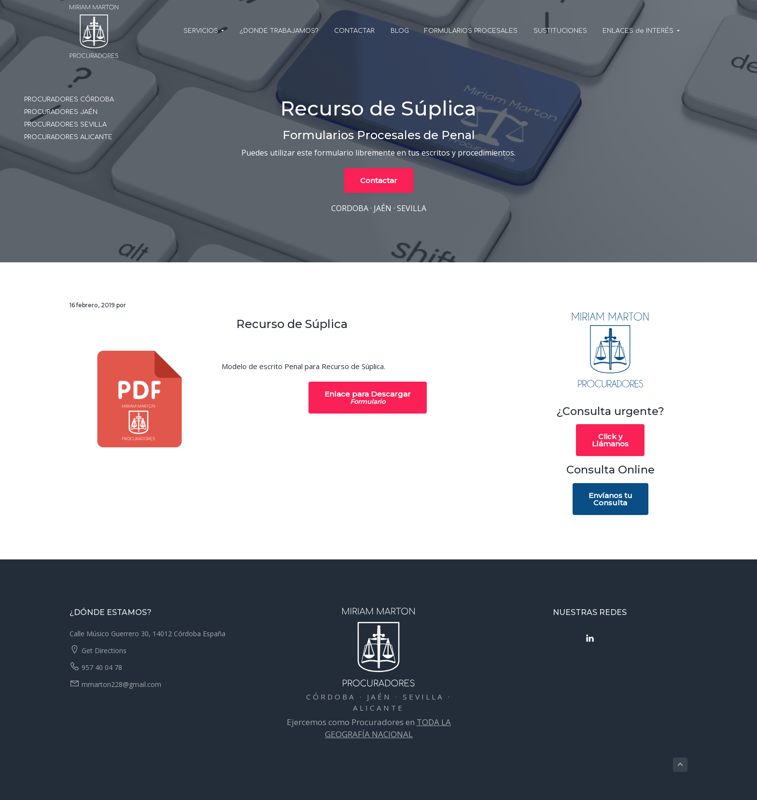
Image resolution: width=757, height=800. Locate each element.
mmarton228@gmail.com (121, 684)
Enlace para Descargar (367, 397)
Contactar (378, 180)
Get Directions (104, 650)
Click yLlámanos (610, 440)
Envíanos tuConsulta (610, 499)
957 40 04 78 (102, 667)
